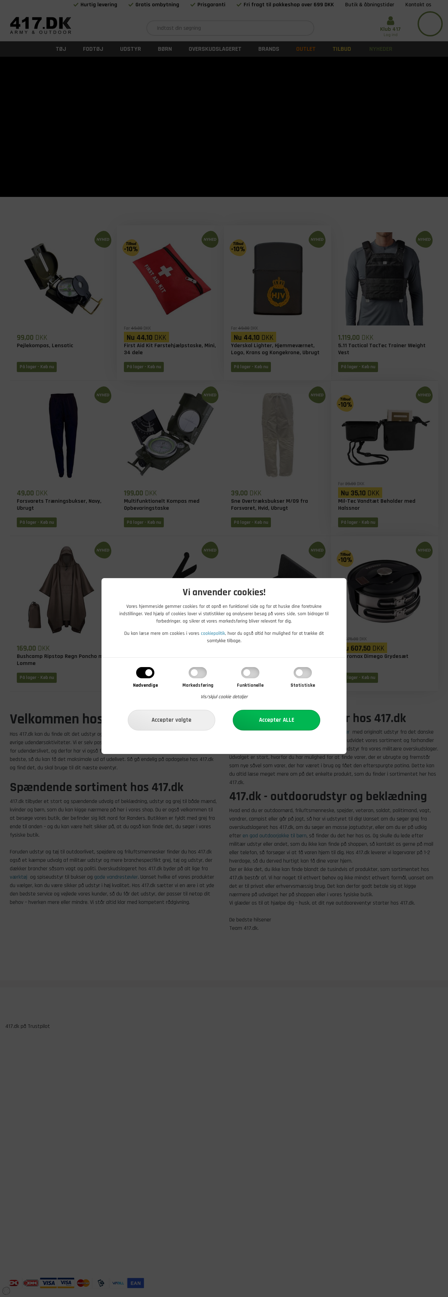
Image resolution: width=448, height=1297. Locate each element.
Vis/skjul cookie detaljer (224, 697)
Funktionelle (250, 685)
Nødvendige (145, 685)
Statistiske (302, 685)
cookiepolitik (213, 633)
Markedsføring (198, 685)
